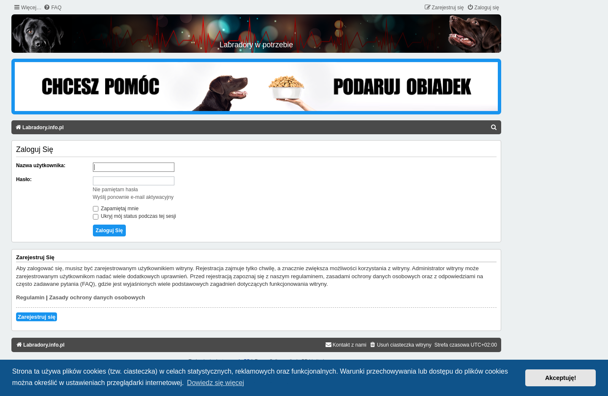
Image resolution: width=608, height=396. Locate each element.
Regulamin (30, 297)
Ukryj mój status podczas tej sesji (134, 216)
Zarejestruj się (36, 317)
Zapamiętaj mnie (116, 209)
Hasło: (24, 179)
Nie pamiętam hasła (115, 190)
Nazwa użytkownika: (40, 165)
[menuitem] (52, 8)
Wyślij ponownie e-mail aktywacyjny (133, 197)
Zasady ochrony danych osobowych (97, 297)
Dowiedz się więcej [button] (215, 382)
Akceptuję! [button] (560, 377)
